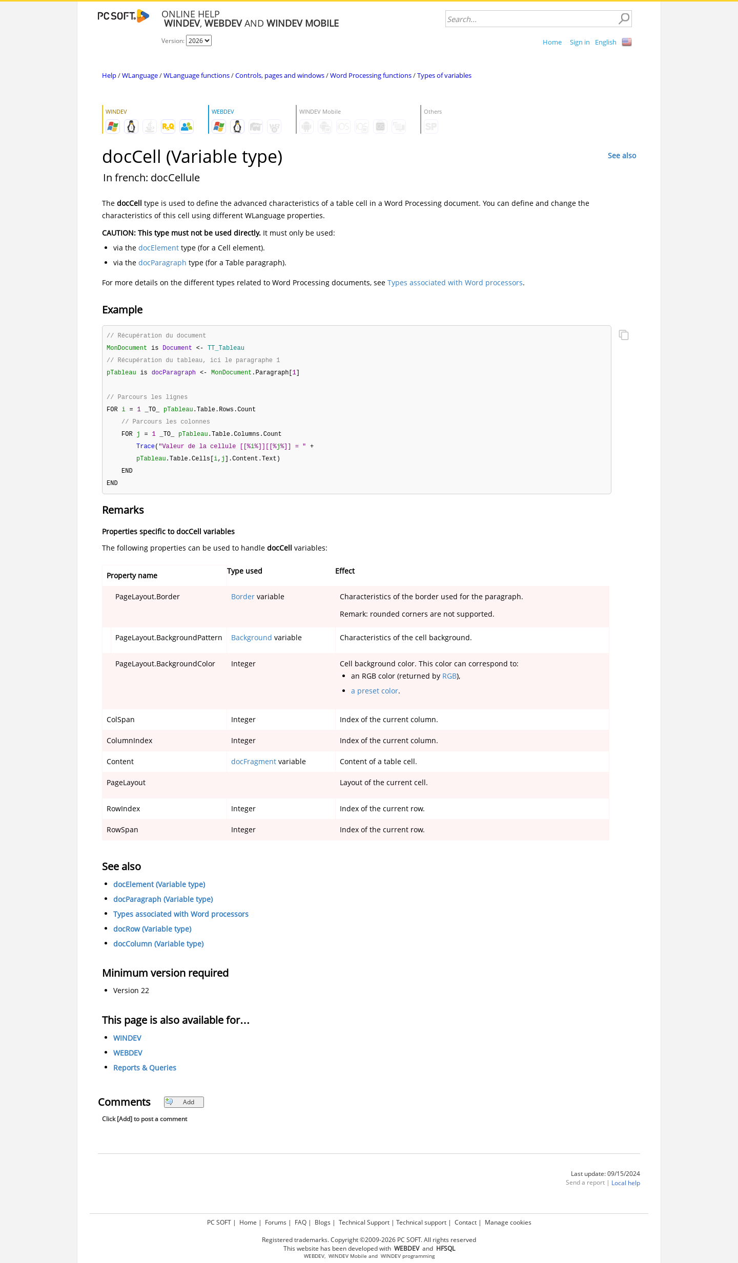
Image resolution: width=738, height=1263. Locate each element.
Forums (275, 1222)
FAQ (300, 1222)
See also (622, 155)
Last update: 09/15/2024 (605, 1179)
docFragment (253, 767)
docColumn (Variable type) (158, 950)
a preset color (374, 697)
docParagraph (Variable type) (163, 905)
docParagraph (162, 262)
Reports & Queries (144, 1074)
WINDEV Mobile (348, 1256)
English (606, 42)
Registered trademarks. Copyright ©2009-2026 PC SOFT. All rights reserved (369, 1239)
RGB (449, 682)
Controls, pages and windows (279, 75)
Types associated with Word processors (455, 282)
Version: (173, 40)
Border (243, 602)
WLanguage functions (196, 75)
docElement (158, 247)
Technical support (421, 1222)
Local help (625, 1189)
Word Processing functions (371, 75)
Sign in (580, 42)
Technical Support (364, 1222)
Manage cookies (508, 1222)
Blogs (323, 1222)
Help (109, 75)
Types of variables (444, 75)
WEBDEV (127, 1059)
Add (179, 1108)
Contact (466, 1222)
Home (552, 42)
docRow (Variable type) (152, 935)
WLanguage (140, 75)
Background (251, 643)
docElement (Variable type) (159, 890)
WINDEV (127, 1044)
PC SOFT (219, 1222)
